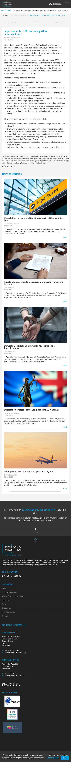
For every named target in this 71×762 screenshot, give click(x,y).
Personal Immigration (9, 592)
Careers (4, 604)
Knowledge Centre (21, 15)
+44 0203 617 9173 (10, 650)
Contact (5, 616)
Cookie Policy (52, 757)
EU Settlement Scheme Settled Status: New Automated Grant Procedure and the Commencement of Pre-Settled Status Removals (41, 11)
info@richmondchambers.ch (13, 675)
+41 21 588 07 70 (9, 673)
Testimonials (6, 608)
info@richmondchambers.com (14, 652)
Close (65, 758)
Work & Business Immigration (12, 596)
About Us (5, 600)
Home (11, 15)
